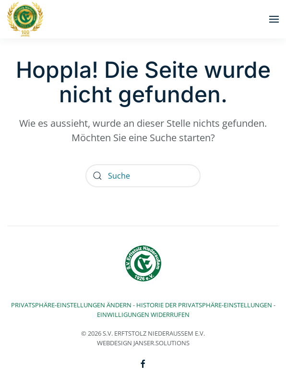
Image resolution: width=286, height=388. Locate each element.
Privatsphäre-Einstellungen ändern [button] (71, 305)
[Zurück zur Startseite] (25, 19)
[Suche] (143, 175)
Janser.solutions (161, 343)
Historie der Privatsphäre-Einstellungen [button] (204, 305)
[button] (274, 19)
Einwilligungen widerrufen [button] (143, 314)
